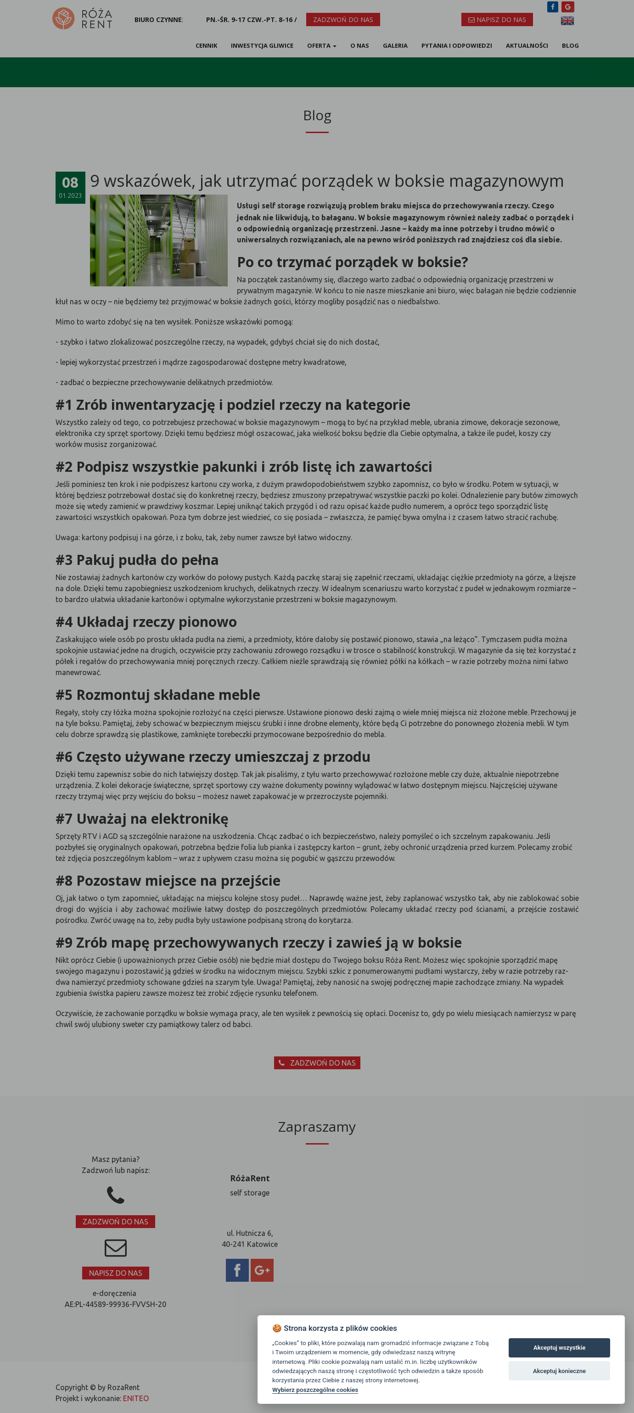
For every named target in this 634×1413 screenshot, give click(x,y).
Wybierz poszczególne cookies (315, 1389)
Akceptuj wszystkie (559, 1347)
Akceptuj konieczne (559, 1371)
